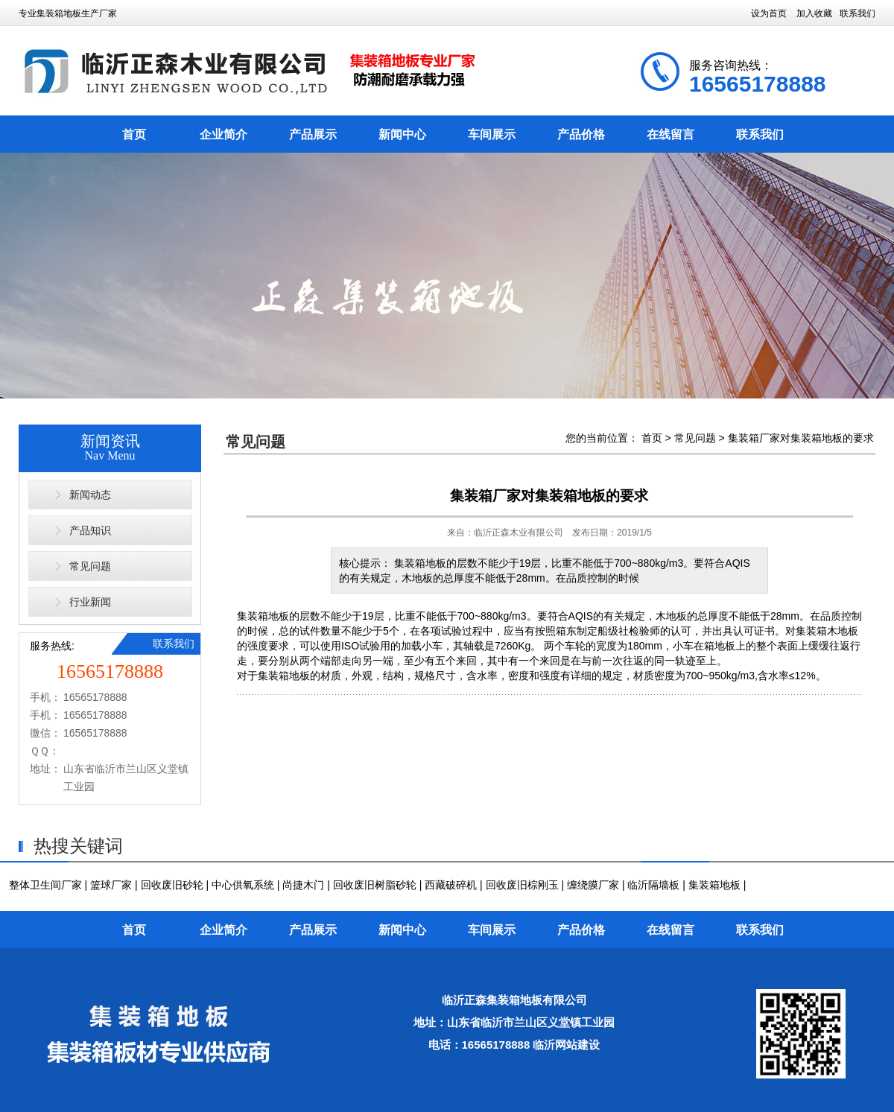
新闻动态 (90, 495)
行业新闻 (90, 602)
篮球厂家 (111, 885)
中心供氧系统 (243, 885)
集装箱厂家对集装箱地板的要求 (801, 438)
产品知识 (90, 530)
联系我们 (857, 13)
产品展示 (313, 134)
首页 (134, 134)
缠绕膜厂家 (593, 885)
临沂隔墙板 (653, 885)
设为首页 (769, 13)
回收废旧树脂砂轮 (374, 885)
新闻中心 (402, 134)
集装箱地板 (263, 616)
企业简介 (223, 134)
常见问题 (90, 566)
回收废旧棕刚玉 (522, 885)
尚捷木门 (303, 885)
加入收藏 (814, 13)
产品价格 (581, 134)
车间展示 (492, 134)
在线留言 (670, 134)
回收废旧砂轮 (172, 885)
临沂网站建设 (566, 1044)
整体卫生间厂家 (45, 885)
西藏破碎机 (451, 885)
